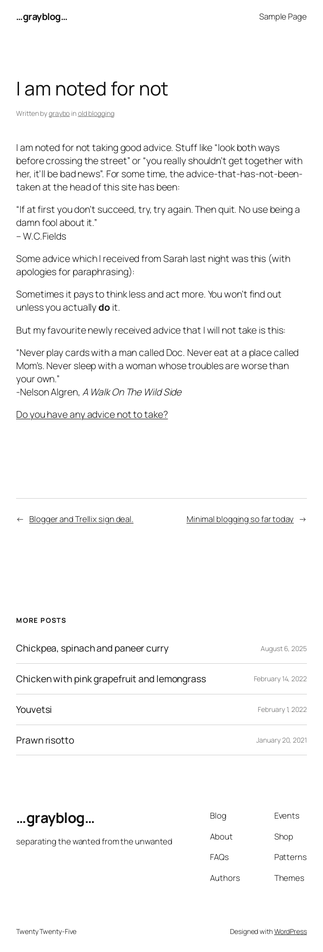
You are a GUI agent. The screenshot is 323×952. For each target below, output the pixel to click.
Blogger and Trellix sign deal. (81, 518)
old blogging (96, 113)
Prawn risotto (45, 740)
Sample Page (283, 16)
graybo (59, 113)
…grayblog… (41, 16)
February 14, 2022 (280, 678)
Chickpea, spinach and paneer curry (92, 648)
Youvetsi (34, 709)
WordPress (290, 931)
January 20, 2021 (281, 740)
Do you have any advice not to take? (92, 414)
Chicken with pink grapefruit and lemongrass (111, 678)
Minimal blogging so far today (240, 518)
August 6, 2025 (284, 648)
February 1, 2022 (282, 709)
